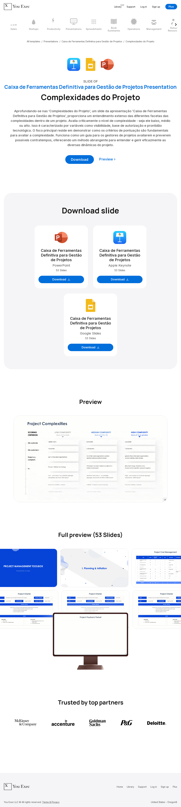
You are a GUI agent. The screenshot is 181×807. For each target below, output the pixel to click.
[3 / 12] (53, 24)
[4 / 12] (73, 24)
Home (120, 786)
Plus (171, 6)
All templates (33, 41)
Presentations (51, 41)
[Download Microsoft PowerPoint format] (107, 64)
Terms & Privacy (50, 802)
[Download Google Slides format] (90, 64)
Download (79, 159)
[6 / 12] (113, 24)
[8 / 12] (154, 24)
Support (131, 6)
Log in (143, 6)
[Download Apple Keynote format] (73, 64)
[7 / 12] (134, 24)
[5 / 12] (93, 24)
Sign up (156, 6)
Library (130, 786)
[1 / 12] (13, 24)
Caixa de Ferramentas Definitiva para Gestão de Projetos (92, 41)
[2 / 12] (33, 24)
